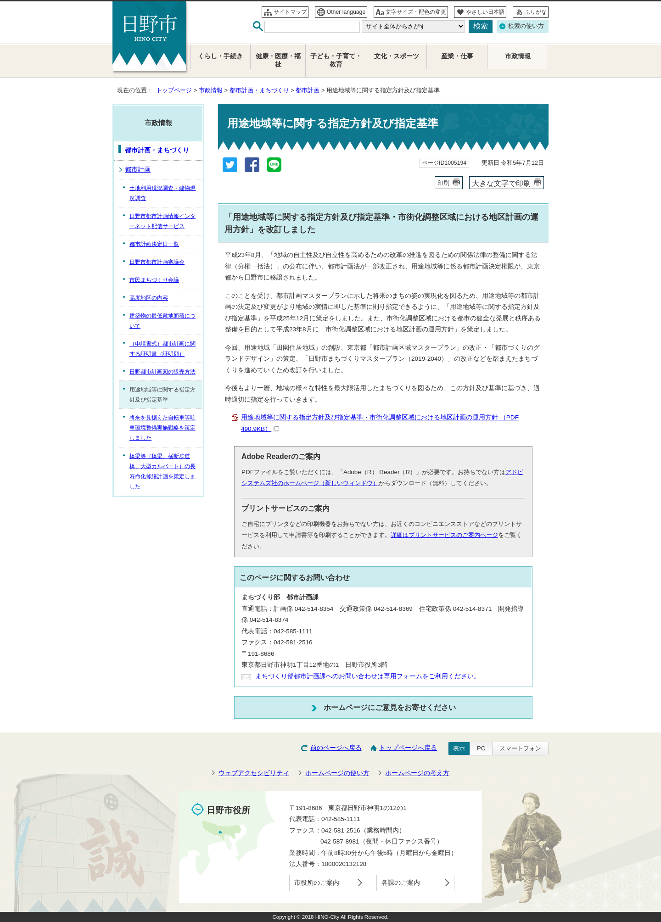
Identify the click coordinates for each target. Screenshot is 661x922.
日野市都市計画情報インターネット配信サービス (162, 221)
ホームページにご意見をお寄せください (390, 707)
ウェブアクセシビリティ (253, 773)
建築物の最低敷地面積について (162, 321)
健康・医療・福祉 (278, 60)
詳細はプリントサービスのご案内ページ (444, 534)
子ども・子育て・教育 (336, 60)
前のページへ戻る (336, 747)
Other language (346, 12)
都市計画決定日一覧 (154, 244)
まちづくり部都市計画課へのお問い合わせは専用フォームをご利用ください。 (367, 676)
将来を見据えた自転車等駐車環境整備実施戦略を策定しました (162, 427)
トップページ (174, 90)
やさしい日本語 (485, 12)
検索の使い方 (526, 25)
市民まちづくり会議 (154, 280)
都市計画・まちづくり (259, 90)
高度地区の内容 (148, 298)
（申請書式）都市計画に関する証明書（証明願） (162, 349)
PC (481, 748)
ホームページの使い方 (337, 773)
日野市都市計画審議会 (157, 262)
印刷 (443, 182)
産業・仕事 (457, 56)
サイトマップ (290, 12)
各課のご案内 (400, 882)
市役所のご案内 (316, 882)
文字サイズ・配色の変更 (416, 12)
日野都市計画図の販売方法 (162, 372)
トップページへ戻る (408, 747)
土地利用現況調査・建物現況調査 (162, 193)
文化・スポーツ (396, 56)
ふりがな (536, 12)
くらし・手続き (220, 56)
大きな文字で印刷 (501, 183)
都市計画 (307, 90)
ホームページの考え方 (417, 773)
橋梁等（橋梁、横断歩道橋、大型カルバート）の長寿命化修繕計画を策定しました (162, 471)
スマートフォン (520, 748)
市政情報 (211, 90)
